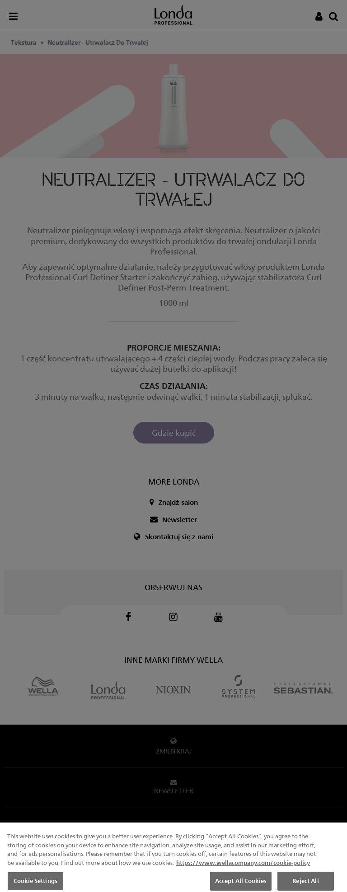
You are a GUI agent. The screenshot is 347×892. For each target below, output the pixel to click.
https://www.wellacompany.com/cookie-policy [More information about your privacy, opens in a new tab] (243, 869)
